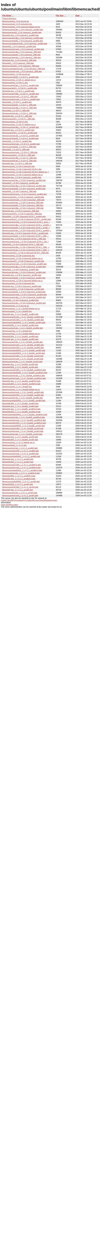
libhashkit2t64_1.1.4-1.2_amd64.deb (17, 462)
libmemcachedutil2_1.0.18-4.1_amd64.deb (20, 77)
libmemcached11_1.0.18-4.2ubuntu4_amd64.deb (23, 289)
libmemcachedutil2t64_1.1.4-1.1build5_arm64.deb (23, 426)
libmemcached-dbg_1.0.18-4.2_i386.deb (19, 158)
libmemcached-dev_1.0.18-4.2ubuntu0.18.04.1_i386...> (25, 250)
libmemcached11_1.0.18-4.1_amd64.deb (19, 88)
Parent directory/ (9, 19)
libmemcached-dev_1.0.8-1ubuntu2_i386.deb (21, 58)
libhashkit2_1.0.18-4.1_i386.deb (15, 111)
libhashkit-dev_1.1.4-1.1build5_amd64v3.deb (21, 409)
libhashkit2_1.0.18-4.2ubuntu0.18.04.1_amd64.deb (24, 217)
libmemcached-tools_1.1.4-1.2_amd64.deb (20, 454)
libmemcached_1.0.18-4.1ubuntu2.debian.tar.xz (22, 175)
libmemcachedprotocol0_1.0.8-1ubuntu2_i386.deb (23, 69)
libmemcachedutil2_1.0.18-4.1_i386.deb (19, 105)
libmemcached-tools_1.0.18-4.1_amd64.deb (21, 99)
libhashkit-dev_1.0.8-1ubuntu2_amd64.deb (20, 35)
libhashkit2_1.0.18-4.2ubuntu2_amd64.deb (20, 270)
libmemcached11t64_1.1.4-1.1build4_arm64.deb (22, 356)
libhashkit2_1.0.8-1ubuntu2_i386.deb (18, 63)
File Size (59, 16)
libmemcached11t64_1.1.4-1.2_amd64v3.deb (21, 465)
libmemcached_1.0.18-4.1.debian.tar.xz (19, 80)
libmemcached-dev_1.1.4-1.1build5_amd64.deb (22, 398)
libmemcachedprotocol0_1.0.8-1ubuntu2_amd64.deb (24, 44)
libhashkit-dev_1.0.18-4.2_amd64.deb (18, 130)
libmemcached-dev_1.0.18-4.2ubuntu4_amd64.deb (24, 303)
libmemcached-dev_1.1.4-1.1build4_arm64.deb (22, 362)
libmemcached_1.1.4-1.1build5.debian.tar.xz (21, 390)
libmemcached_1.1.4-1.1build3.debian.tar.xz (21, 309)
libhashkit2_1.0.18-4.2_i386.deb (15, 150)
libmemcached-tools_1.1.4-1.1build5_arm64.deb (22, 431)
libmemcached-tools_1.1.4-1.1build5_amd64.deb (23, 392)
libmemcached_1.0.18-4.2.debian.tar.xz (19, 125)
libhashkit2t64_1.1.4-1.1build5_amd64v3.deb (21, 412)
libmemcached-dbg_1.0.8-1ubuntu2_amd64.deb (22, 38)
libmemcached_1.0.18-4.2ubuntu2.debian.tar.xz (22, 258)
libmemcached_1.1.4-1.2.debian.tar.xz (18, 442)
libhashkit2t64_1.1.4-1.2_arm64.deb (17, 484)
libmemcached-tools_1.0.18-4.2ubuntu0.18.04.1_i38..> (25, 242)
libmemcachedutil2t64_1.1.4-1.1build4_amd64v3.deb (24, 373)
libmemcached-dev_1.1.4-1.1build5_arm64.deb (22, 434)
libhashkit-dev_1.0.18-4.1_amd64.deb (18, 91)
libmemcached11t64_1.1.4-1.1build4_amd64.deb (23, 348)
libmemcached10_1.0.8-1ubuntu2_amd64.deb (21, 33)
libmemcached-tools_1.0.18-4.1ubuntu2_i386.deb (23, 200)
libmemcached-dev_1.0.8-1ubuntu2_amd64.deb (22, 30)
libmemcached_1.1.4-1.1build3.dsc (17, 311)
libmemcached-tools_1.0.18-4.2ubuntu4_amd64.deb (24, 295)
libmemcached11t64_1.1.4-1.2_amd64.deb (20, 451)
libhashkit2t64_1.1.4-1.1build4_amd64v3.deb (21, 384)
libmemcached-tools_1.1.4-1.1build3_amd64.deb (23, 317)
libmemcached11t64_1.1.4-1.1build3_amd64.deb (23, 320)
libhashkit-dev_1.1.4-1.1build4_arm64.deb (20, 364)
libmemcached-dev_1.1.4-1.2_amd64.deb (20, 448)
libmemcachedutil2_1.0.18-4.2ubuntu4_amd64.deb (23, 292)
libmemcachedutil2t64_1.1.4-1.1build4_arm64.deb (23, 353)
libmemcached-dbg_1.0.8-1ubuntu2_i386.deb (21, 52)
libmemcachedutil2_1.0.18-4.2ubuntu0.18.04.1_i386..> (25, 236)
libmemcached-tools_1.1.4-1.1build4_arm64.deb (22, 359)
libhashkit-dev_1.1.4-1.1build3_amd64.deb (20, 314)
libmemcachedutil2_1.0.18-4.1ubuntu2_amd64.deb (23, 189)
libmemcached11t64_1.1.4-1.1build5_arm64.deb (22, 429)
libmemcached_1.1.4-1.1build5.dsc (17, 387)
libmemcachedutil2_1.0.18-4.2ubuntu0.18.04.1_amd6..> (26, 228)
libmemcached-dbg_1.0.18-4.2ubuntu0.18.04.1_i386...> (25, 247)
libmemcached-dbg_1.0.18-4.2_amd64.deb (20, 127)
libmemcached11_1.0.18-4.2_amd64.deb (19, 133)
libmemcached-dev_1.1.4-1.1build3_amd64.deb (22, 328)
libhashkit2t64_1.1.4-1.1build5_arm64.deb (20, 440)
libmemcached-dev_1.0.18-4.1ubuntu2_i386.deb (22, 203)
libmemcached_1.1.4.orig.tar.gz (15, 306)
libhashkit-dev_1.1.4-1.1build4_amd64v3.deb (21, 381)
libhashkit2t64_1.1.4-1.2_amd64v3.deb (18, 476)
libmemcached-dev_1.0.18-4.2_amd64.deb (20, 136)
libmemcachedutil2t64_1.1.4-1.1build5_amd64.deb (23, 401)
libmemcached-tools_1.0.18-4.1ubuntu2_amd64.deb (24, 194)
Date (77, 16)
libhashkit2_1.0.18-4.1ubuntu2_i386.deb (19, 191)
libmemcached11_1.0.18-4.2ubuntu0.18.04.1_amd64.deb (26, 219)
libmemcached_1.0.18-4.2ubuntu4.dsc (18, 283)
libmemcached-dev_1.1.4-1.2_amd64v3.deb (21, 473)
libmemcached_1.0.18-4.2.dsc (15, 122)
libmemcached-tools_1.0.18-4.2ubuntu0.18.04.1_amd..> (26, 222)
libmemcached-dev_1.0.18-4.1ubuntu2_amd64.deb (24, 180)
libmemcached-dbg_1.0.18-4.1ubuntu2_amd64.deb (24, 186)
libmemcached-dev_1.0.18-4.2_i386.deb (19, 161)
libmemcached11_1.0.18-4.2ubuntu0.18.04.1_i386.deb (25, 253)
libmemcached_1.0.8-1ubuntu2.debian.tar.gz (21, 27)
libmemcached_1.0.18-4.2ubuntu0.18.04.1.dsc (22, 169)
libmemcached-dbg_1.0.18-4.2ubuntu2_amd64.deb (24, 267)
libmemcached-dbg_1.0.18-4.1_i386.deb (19, 108)
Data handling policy (9, 505)
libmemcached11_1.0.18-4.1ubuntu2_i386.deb (22, 214)
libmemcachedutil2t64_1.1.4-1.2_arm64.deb (21, 482)
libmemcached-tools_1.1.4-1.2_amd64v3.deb (21, 468)
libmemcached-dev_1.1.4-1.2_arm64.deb (19, 493)
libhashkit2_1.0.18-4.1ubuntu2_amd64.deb (20, 183)
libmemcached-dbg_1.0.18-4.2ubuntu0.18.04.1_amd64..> (26, 225)
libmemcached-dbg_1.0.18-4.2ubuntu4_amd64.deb (24, 297)
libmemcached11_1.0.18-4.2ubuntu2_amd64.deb (23, 261)
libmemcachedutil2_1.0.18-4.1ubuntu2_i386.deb (22, 205)
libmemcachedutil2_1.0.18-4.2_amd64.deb (20, 138)
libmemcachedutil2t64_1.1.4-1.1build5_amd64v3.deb (24, 415)
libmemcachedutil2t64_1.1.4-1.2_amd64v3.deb (22, 470)
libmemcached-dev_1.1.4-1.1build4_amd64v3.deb (23, 376)
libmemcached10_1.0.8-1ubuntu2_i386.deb (20, 66)
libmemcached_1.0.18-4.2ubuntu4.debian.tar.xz (22, 281)
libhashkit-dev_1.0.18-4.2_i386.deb (17, 164)
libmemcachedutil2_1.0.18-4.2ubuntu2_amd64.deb (23, 278)
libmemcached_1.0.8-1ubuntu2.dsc (17, 24)
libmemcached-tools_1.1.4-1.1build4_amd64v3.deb (24, 378)
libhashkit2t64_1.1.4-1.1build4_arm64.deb (20, 367)
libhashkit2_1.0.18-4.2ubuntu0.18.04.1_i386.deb (22, 244)
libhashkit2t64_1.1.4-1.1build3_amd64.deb (20, 325)
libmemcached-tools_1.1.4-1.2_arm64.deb (20, 496)
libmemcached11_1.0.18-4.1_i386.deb (18, 119)
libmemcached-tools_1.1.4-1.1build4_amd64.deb (23, 345)
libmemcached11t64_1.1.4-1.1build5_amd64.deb (23, 395)
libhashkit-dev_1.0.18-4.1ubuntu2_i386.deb (20, 211)
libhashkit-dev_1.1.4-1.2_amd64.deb (17, 459)
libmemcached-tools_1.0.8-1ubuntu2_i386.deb (22, 71)
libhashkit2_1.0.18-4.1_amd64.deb (17, 102)
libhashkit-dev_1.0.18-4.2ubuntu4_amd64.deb (21, 286)
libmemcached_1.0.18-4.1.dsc (15, 83)
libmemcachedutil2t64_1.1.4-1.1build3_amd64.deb (23, 323)
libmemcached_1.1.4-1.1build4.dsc (17, 331)
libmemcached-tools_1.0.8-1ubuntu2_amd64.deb (23, 49)
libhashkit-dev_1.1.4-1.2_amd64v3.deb (18, 479)
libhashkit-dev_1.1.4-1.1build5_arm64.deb (20, 437)
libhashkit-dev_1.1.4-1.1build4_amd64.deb (20, 339)
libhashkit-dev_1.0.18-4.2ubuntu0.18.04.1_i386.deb (24, 239)
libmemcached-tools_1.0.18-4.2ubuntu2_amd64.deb (24, 264)
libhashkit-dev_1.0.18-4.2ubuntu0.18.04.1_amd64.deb (25, 233)
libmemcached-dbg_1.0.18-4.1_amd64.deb (20, 94)
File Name (6, 16)
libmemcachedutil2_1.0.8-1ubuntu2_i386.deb (21, 55)
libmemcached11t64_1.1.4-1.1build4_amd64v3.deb (24, 370)
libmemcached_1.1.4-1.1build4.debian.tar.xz (21, 334)
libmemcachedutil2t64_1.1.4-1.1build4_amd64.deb (23, 350)
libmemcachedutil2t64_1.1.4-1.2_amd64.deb (21, 456)
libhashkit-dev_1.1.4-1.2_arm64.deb (17, 490)
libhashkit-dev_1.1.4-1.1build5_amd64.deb (20, 406)
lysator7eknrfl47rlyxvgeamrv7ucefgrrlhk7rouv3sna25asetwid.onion (29, 500)
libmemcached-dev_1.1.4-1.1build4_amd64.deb (22, 342)
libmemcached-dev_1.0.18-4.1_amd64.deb (20, 85)
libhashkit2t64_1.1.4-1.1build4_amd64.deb (20, 337)
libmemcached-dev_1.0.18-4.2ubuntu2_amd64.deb (24, 272)
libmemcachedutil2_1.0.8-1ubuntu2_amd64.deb (22, 41)
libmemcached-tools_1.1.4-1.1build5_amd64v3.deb (24, 420)
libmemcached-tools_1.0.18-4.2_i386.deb (19, 152)
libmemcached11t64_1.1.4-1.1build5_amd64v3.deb (24, 423)
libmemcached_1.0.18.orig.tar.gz (16, 74)
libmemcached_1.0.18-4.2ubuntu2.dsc (18, 256)
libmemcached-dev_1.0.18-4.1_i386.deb (19, 113)
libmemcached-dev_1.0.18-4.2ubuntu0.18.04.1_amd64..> (26, 231)
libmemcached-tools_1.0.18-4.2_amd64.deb (21, 144)
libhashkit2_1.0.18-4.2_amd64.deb (17, 141)
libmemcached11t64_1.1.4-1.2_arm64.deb (20, 487)
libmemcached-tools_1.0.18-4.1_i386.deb (19, 97)
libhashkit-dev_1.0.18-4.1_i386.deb (17, 116)
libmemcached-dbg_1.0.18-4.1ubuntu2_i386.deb (22, 208)
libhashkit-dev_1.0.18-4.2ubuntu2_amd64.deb (21, 275)
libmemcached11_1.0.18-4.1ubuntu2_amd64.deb (23, 197)
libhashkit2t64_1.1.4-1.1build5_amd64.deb (20, 404)
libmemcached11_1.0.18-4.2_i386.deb (18, 155)
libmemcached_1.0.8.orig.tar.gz (15, 21)
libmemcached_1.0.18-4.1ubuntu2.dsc (18, 166)
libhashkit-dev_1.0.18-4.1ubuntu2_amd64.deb (21, 177)
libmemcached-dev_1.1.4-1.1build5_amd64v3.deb (23, 417)
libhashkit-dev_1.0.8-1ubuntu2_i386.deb (19, 60)
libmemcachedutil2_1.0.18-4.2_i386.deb (19, 147)
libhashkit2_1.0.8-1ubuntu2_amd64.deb (19, 46)
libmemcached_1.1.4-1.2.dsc (14, 445)
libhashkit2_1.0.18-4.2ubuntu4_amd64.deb (20, 300)
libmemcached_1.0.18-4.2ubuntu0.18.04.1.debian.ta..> (25, 172)
